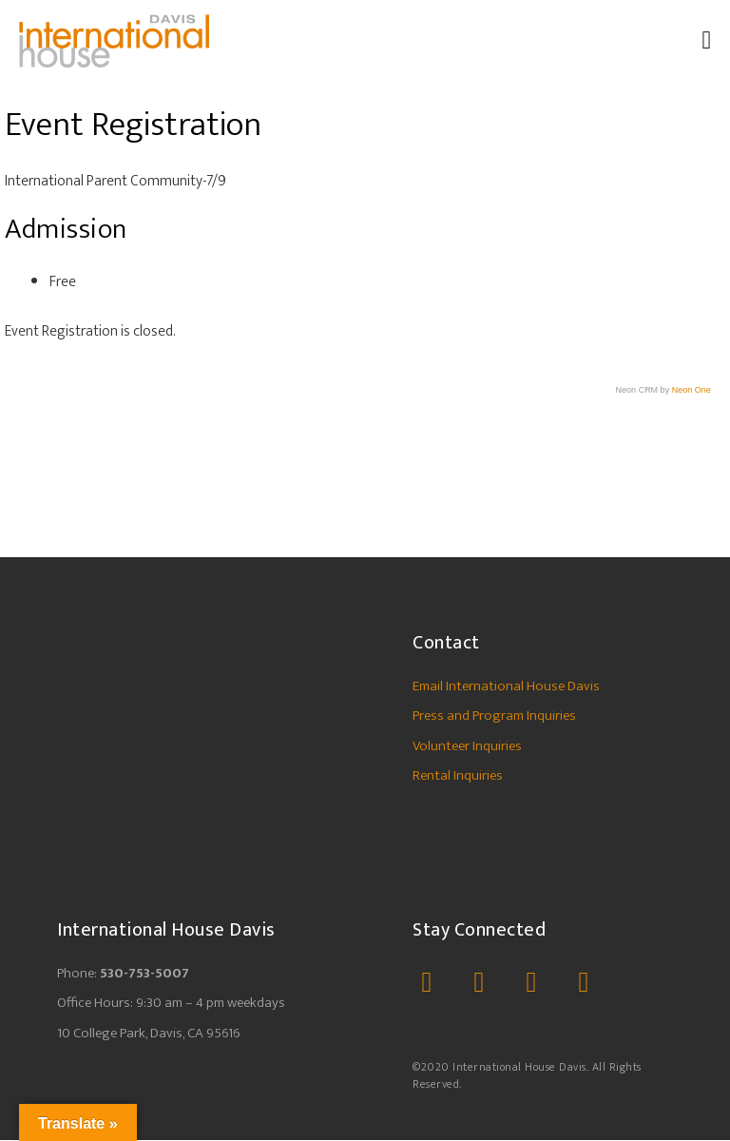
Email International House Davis (506, 687)
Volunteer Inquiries (467, 747)
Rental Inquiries (458, 776)
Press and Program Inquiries (494, 716)
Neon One (691, 391)
